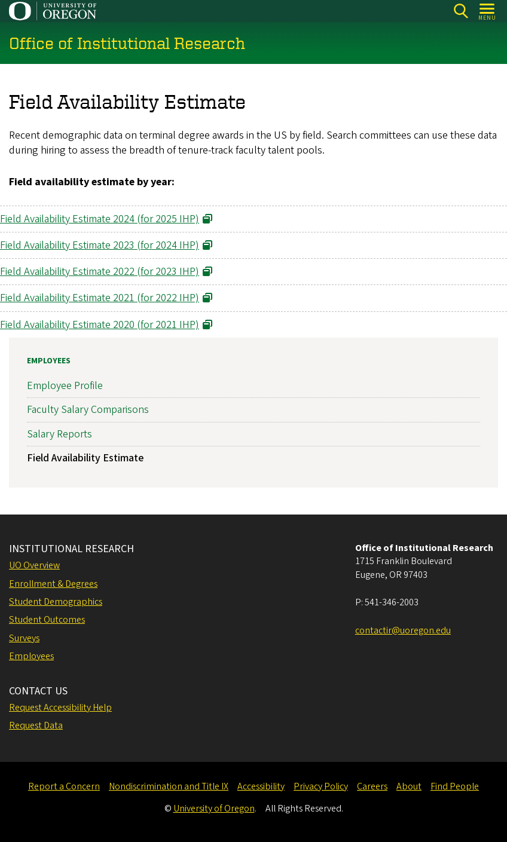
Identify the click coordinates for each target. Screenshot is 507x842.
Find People (454, 786)
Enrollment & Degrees (53, 583)
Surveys (24, 638)
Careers (372, 786)
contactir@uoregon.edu (403, 630)
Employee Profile (65, 385)
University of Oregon (214, 808)
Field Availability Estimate (85, 458)
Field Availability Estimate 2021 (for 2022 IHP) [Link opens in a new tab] (99, 298)
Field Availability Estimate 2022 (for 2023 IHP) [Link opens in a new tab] (99, 272)
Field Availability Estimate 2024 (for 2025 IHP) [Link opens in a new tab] (99, 219)
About (409, 786)
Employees (49, 361)
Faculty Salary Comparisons (88, 409)
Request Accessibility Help (60, 707)
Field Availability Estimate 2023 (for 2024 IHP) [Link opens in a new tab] (99, 245)
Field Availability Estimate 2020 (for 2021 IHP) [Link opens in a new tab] (99, 324)
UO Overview (34, 565)
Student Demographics (55, 601)
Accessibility (261, 786)
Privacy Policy (321, 786)
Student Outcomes (47, 619)
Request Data (36, 725)
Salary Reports (59, 434)
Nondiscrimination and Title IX (168, 786)
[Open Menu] (487, 11)
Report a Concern (64, 786)
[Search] (460, 11)
